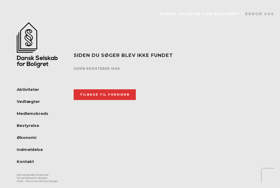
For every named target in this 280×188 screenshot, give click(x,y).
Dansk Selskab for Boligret (200, 13)
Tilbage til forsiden (105, 94)
